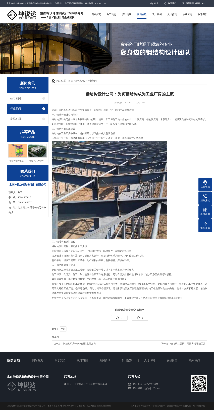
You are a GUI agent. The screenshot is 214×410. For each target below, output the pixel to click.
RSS (203, 3)
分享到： (56, 337)
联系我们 (172, 3)
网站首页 (37, 360)
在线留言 (172, 360)
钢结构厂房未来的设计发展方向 (79, 343)
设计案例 (127, 360)
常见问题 (15, 118)
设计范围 (82, 360)
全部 (63, 329)
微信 (156, 4)
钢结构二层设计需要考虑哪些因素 (187, 343)
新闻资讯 (80, 81)
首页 (70, 81)
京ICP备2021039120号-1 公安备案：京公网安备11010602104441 (83, 406)
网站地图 (190, 3)
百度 (198, 3)
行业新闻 (15, 108)
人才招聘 (149, 360)
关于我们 (60, 360)
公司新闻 (15, 98)
